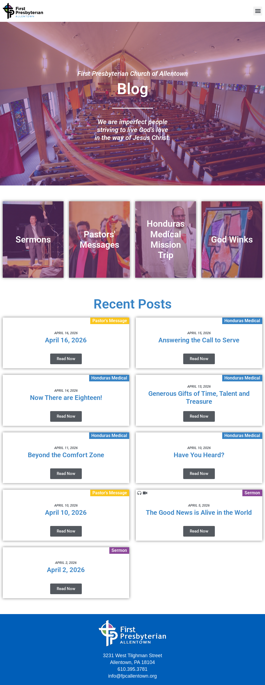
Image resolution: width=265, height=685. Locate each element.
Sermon (252, 492)
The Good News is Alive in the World (199, 512)
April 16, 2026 (66, 340)
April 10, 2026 (66, 512)
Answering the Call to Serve (198, 340)
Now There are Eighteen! (66, 398)
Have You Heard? (199, 455)
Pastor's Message (109, 320)
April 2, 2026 (66, 570)
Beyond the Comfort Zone (66, 455)
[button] (257, 11)
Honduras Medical (242, 320)
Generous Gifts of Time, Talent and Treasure (199, 397)
